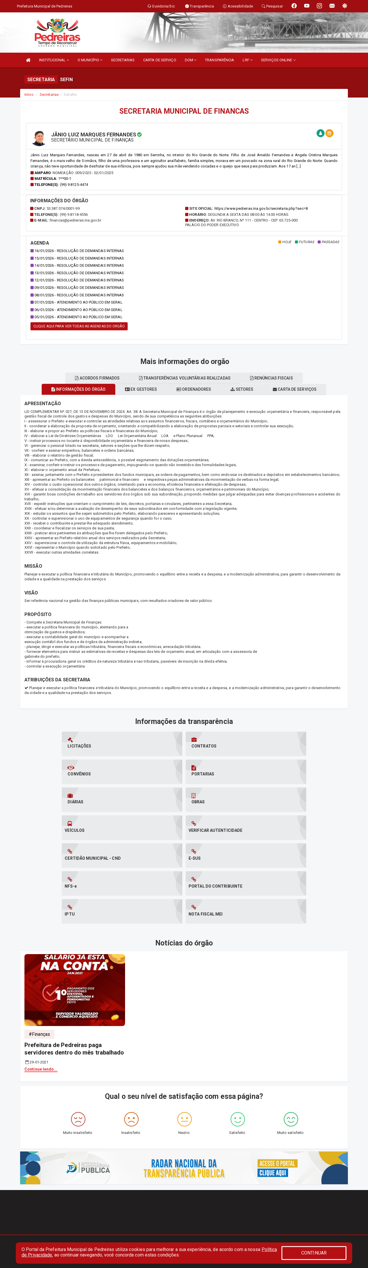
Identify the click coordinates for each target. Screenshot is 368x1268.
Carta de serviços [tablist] (304, 389)
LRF (247, 60)
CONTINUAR (314, 1253)
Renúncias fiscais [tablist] (276, 378)
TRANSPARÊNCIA (219, 60)
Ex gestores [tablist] (136, 389)
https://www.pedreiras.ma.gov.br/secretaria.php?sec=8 (261, 208)
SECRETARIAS (123, 60)
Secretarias (49, 94)
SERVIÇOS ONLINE (278, 60)
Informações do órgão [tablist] (69, 389)
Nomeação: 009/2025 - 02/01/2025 (83, 173)
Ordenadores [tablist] (194, 389)
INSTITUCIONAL (54, 60)
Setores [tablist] (246, 389)
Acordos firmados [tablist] (92, 378)
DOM (191, 60)
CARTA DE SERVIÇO (159, 60)
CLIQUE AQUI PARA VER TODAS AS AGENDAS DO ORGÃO (79, 326)
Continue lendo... (40, 985)
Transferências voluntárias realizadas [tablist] (185, 378)
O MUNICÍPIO (90, 60)
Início (29, 94)
